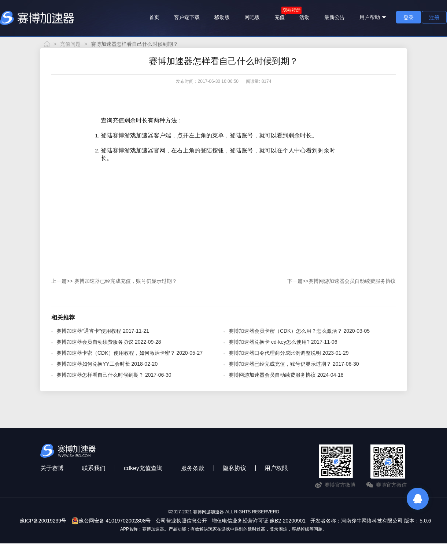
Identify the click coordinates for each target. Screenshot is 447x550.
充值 (279, 17)
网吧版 (252, 17)
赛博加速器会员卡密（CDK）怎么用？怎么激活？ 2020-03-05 (299, 331)
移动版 (222, 17)
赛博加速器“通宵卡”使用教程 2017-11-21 (102, 331)
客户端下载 (187, 17)
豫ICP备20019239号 (43, 521)
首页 (154, 17)
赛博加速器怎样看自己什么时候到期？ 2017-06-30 (113, 375)
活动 (304, 17)
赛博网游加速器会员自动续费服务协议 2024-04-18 (286, 375)
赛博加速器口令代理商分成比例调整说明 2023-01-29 (289, 353)
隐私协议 (234, 468)
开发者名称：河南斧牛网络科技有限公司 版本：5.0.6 (370, 521)
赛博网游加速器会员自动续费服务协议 (341, 281)
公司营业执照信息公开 (181, 521)
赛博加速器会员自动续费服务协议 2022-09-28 (108, 342)
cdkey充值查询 (143, 468)
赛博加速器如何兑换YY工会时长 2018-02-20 (107, 364)
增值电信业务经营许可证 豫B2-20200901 (259, 521)
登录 (408, 18)
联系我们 (94, 468)
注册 (434, 18)
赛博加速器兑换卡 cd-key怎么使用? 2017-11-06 (283, 342)
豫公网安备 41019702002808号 (111, 520)
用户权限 (276, 468)
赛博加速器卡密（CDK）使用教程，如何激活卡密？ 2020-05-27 (129, 353)
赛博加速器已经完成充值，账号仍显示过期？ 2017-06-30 (294, 364)
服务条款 (192, 468)
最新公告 (334, 17)
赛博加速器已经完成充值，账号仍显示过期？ (114, 281)
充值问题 (70, 44)
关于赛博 (52, 468)
